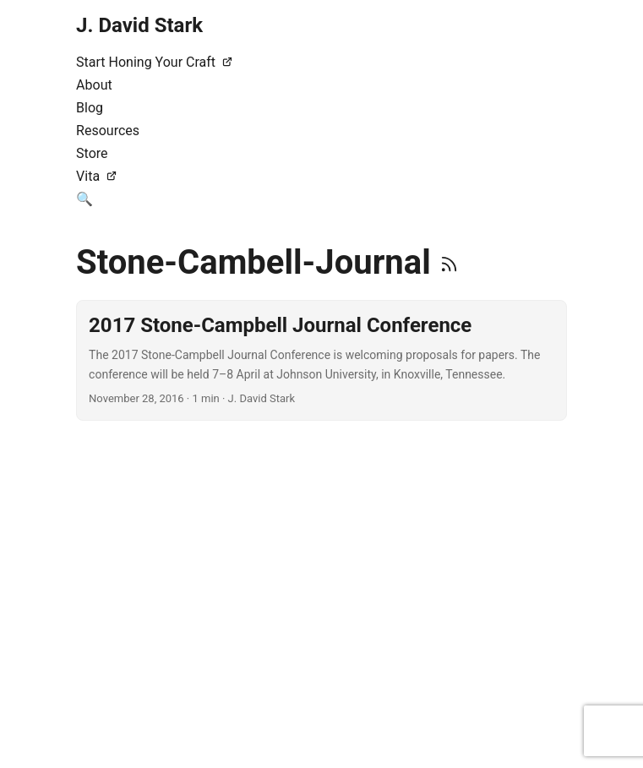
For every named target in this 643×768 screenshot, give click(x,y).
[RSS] (449, 262)
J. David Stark (139, 25)
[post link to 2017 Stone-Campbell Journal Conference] (321, 360)
